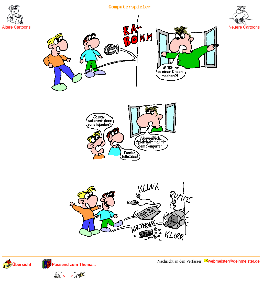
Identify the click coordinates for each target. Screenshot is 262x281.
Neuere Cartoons (244, 27)
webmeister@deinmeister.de (234, 261)
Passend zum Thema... (74, 264)
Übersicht (21, 264)
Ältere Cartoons (16, 27)
